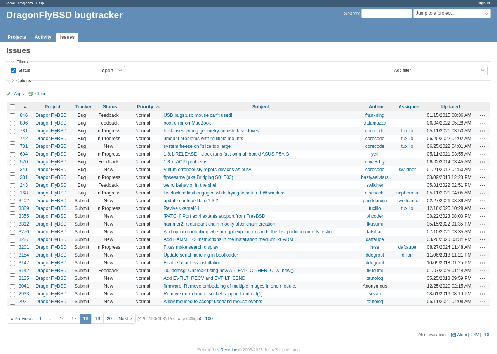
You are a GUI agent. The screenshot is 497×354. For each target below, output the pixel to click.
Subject (260, 106)
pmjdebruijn (375, 200)
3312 (24, 224)
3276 (24, 231)
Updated (450, 106)
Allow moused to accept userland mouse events (212, 301)
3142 (24, 270)
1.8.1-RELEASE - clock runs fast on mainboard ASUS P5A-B (226, 154)
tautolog (375, 278)
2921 (24, 301)
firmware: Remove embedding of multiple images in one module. (229, 286)
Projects (25, 3)
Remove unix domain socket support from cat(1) (212, 294)
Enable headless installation (192, 263)
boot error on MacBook (187, 123)
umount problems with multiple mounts (203, 138)
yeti (375, 154)
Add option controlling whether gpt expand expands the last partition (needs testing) (249, 231)
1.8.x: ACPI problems (185, 162)
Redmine (229, 349)
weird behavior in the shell (190, 185)
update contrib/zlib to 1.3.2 (190, 200)
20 (109, 318)
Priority (145, 106)
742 (24, 138)
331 (24, 177)
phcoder (375, 216)
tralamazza (374, 123)
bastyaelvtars (375, 177)
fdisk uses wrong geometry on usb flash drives (211, 131)
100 (209, 318)
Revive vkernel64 (181, 208)
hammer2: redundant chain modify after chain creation (219, 224)
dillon (407, 255)
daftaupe (375, 239)
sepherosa (407, 193)
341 (24, 169)
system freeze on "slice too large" (197, 146)
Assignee (408, 106)
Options (23, 80)
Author (376, 106)
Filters (22, 61)
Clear (40, 93)
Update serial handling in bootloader (200, 255)
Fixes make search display (190, 247)
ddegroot (375, 255)
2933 (24, 294)
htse (374, 247)
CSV (474, 334)
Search (351, 13)
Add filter (402, 70)
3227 (24, 239)
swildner (407, 169)
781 (24, 131)
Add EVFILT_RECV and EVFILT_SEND (204, 278)
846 (24, 115)
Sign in (484, 3)
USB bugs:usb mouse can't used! (197, 115)
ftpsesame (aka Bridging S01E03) (198, 177)
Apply (19, 93)
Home (10, 3)
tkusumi (375, 224)
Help (40, 3)
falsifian (375, 231)
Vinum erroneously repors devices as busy (207, 169)
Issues (67, 37)
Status (23, 70)
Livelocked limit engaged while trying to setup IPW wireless (224, 193)
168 (24, 193)
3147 (24, 263)
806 (24, 123)
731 (24, 146)
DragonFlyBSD (51, 115)
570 (24, 162)
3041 (24, 286)
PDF (486, 334)
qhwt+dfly (375, 162)
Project (53, 106)
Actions (483, 115)
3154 (24, 255)
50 (199, 318)
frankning (374, 115)
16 (61, 318)
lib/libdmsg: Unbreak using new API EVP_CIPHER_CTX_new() (228, 270)
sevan (374, 294)
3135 (24, 278)
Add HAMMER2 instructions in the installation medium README (229, 239)
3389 (24, 208)
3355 (24, 216)
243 (24, 185)
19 (97, 318)
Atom (462, 334)
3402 (24, 200)
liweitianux (407, 200)
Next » (125, 318)
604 (24, 154)
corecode (374, 131)
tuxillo (407, 131)
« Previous (21, 318)
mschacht (375, 193)
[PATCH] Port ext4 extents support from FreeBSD (214, 216)
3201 (24, 247)
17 (73, 318)
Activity (43, 37)
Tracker (83, 106)
